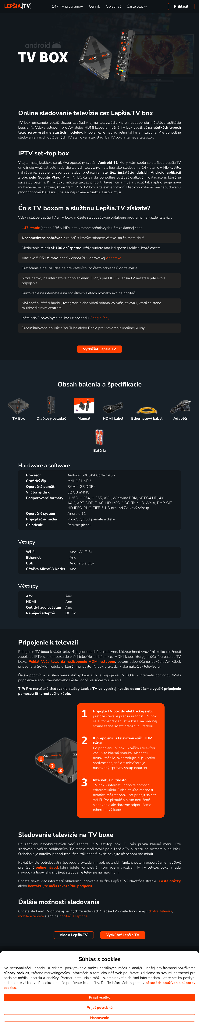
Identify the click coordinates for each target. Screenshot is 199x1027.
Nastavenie (99, 1017)
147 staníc (31, 227)
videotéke (113, 258)
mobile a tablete (31, 916)
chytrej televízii (160, 911)
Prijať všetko (99, 997)
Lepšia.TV (99, 349)
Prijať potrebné (99, 1007)
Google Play (99, 318)
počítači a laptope (73, 916)
